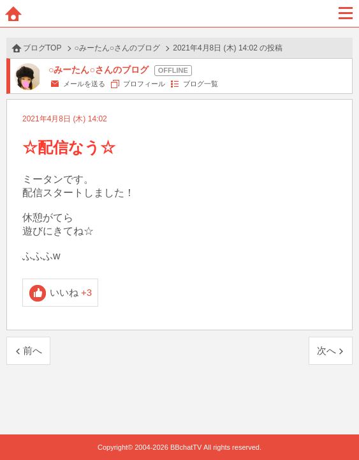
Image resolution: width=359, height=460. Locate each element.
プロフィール (144, 84)
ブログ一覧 (200, 84)
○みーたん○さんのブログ (118, 47)
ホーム (13, 13)
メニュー (345, 13)
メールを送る (84, 84)
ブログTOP (42, 47)
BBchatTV (179, 13)
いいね (71, 292)
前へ (32, 350)
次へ (326, 350)
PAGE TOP (336, 426)
